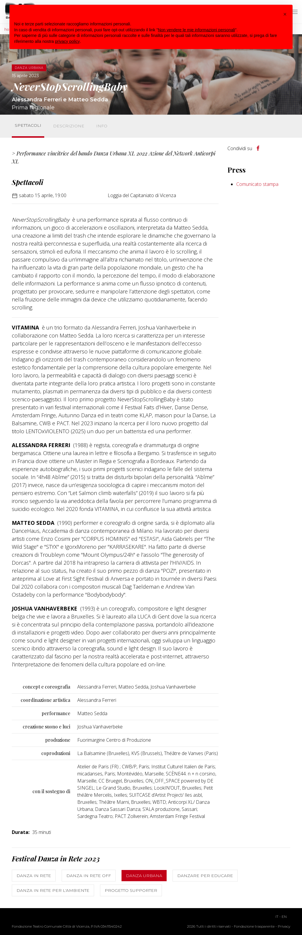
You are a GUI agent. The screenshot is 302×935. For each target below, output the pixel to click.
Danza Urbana (144, 875)
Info (101, 126)
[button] (285, 14)
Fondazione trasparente (254, 926)
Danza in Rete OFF (88, 875)
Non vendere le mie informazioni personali (196, 29)
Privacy (284, 926)
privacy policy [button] (67, 41)
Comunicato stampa (257, 184)
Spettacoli (28, 125)
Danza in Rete (34, 875)
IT (276, 916)
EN (284, 916)
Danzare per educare (205, 875)
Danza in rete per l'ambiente (53, 890)
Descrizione (68, 126)
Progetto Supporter (131, 890)
